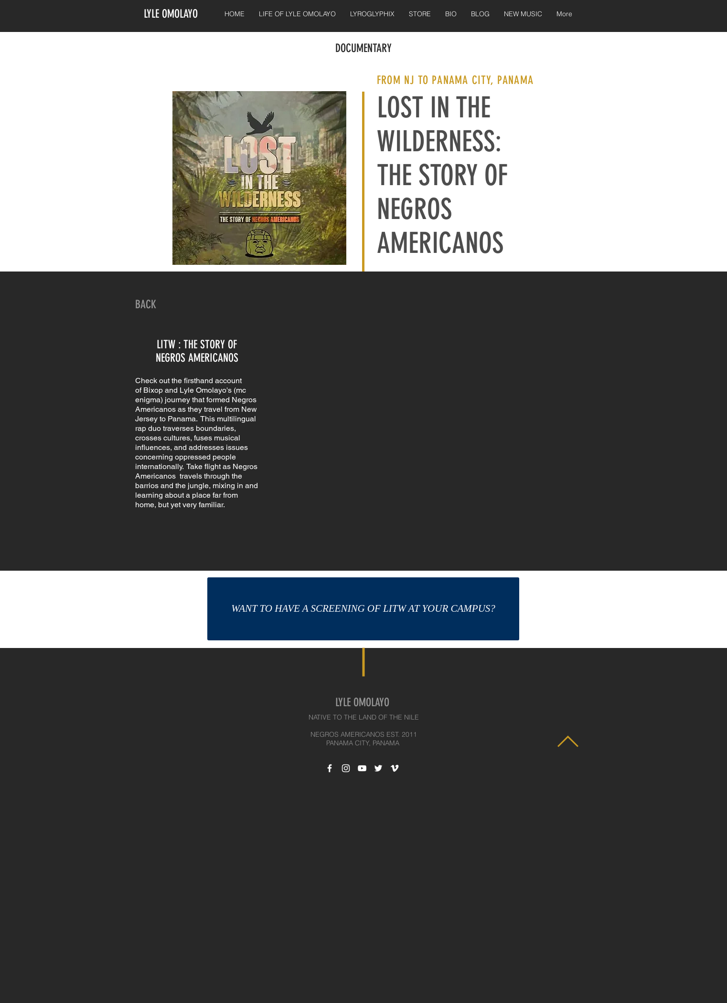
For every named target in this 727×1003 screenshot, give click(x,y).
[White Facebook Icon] (329, 768)
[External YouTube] (428, 431)
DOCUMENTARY (363, 48)
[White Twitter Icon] (378, 768)
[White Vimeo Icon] (394, 768)
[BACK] (145, 304)
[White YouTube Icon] (362, 768)
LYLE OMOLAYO (171, 14)
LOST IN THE (437, 108)
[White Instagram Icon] (346, 768)
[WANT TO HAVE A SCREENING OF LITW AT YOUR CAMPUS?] (363, 608)
